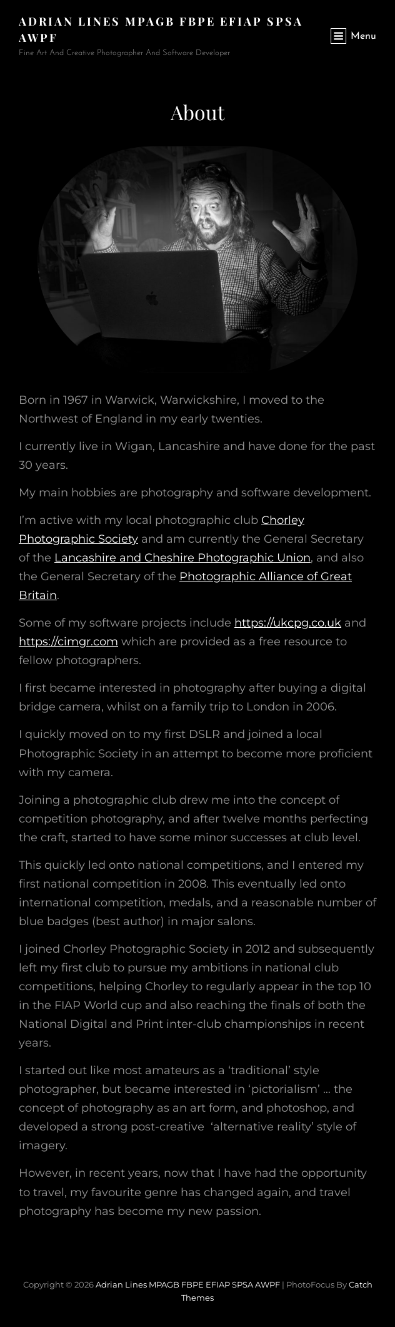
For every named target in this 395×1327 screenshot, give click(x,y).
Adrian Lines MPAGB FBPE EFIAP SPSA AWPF (188, 1284)
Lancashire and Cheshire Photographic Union (182, 558)
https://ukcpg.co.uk (287, 623)
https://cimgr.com (68, 641)
